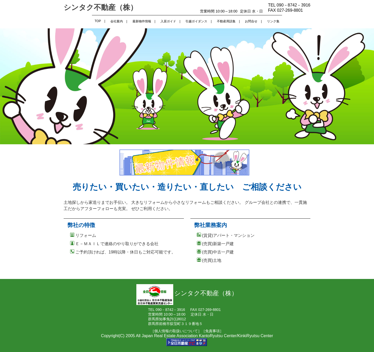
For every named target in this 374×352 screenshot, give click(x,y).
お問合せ (251, 21)
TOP (98, 21)
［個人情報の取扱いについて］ (176, 331)
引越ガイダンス (196, 21)
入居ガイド (168, 21)
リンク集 (273, 21)
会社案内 (116, 21)
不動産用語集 (226, 21)
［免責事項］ (212, 331)
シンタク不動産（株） (100, 7)
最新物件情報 (141, 21)
